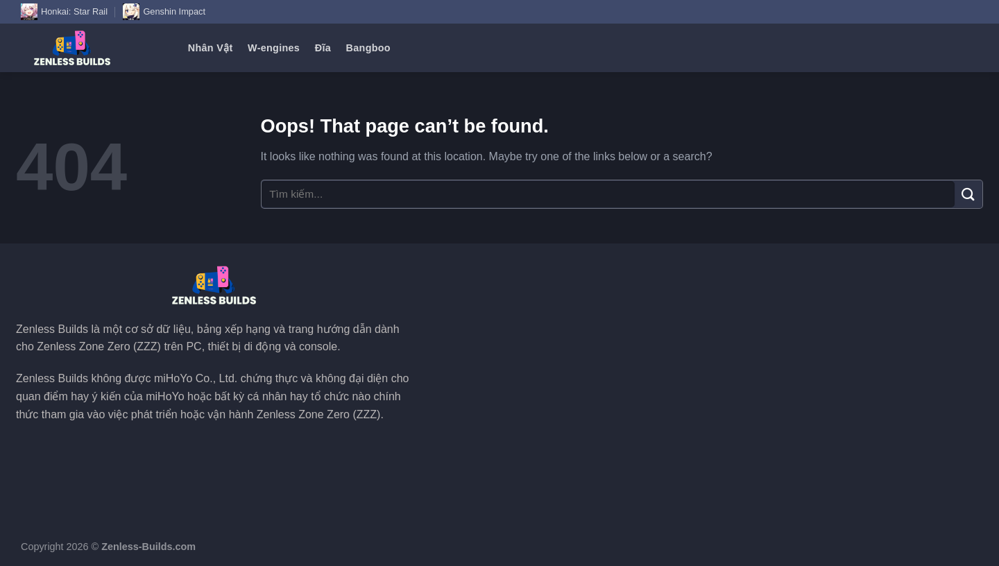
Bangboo (368, 47)
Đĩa (323, 47)
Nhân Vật (210, 47)
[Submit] (968, 193)
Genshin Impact (164, 11)
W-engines (274, 47)
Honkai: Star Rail (64, 11)
